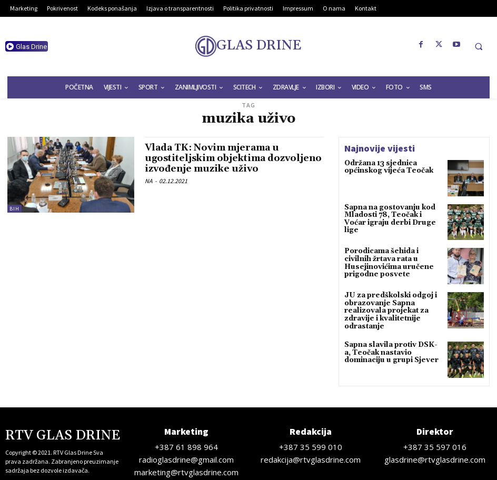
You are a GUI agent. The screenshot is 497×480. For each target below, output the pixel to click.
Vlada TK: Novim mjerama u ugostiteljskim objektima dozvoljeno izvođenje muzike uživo (233, 158)
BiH (14, 208)
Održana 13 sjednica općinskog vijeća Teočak (385, 166)
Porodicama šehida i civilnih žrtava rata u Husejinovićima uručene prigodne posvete (392, 258)
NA (149, 181)
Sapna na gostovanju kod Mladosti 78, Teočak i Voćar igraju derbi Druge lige (391, 214)
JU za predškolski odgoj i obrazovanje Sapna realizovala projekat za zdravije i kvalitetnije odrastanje (386, 309)
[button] (478, 46)
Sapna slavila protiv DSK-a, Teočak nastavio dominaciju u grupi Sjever (392, 348)
